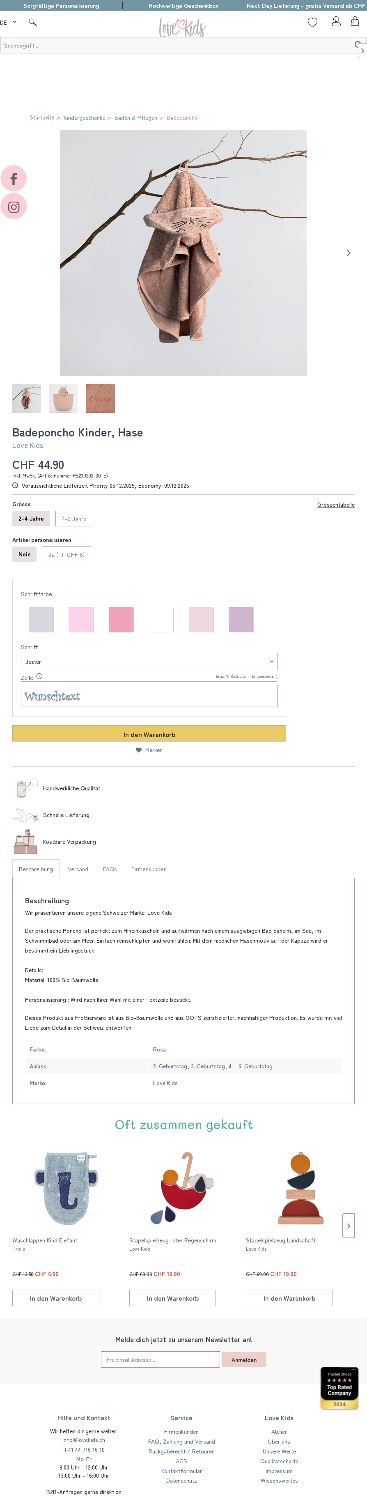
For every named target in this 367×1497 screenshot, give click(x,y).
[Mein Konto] (334, 23)
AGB (181, 1461)
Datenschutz (181, 1480)
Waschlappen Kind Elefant (44, 1244)
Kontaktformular (181, 1471)
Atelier (279, 1431)
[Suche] (33, 22)
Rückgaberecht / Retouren (182, 1451)
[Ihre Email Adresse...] (160, 1359)
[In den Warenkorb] (55, 1298)
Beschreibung (36, 869)
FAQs (110, 869)
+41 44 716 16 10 (84, 1449)
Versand (78, 869)
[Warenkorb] (354, 23)
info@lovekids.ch (83, 1439)
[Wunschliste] (312, 22)
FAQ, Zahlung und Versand (181, 1441)
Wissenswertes (279, 1480)
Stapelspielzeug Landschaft (281, 1244)
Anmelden (244, 1359)
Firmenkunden (149, 869)
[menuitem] (9, 21)
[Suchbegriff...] (183, 45)
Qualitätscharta (279, 1461)
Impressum (279, 1471)
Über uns (279, 1441)
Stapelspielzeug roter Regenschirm (172, 1244)
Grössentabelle (336, 504)
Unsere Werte (279, 1451)
